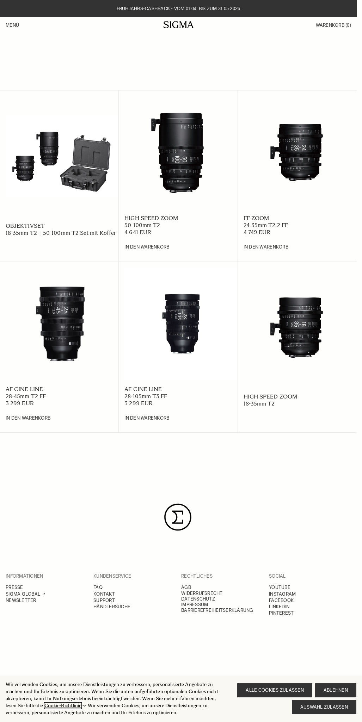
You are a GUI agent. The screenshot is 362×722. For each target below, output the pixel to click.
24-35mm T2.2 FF (266, 225)
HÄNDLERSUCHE (111, 606)
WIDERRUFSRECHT (202, 593)
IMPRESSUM (194, 604)
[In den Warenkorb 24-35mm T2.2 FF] (266, 247)
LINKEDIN (279, 606)
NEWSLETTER (21, 600)
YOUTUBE (279, 587)
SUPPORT (104, 600)
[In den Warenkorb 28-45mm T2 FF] (28, 418)
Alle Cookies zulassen (274, 690)
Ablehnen (336, 690)
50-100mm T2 (142, 225)
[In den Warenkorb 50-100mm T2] (146, 247)
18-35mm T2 (259, 403)
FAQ (98, 587)
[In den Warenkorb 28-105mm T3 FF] (146, 418)
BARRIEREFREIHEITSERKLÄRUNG (217, 610)
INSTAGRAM (282, 594)
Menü (12, 25)
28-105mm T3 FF (145, 396)
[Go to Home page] (179, 24)
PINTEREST (281, 613)
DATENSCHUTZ (198, 599)
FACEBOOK (281, 600)
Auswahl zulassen (324, 707)
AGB (186, 587)
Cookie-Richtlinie (62, 706)
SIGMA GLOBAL (23, 594)
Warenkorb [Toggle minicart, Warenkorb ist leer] (333, 25)
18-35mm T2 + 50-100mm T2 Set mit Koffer (61, 233)
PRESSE (14, 587)
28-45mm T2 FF (26, 396)
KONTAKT (104, 594)
